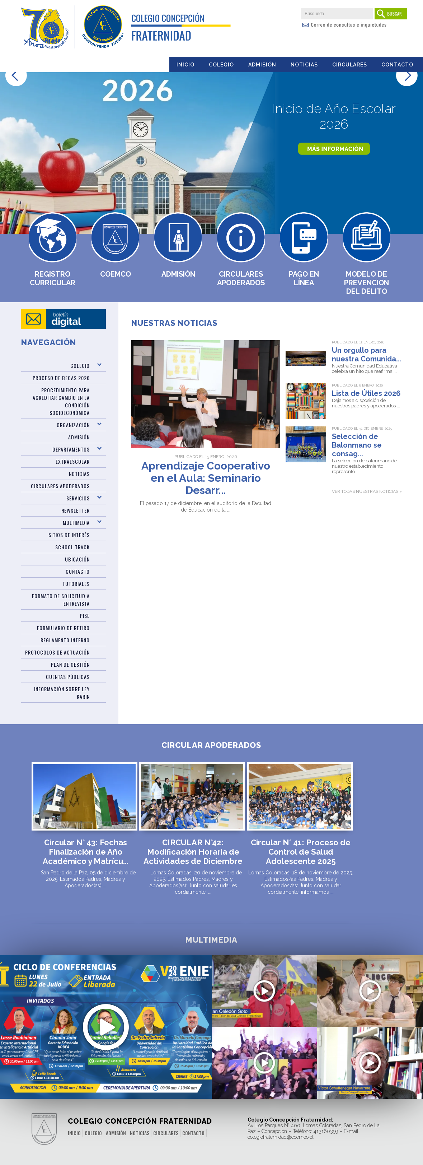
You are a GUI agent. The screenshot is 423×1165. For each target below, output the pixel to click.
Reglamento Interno (65, 640)
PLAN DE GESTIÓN (70, 664)
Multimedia (76, 522)
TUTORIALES (76, 583)
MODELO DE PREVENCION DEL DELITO (366, 283)
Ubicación (77, 559)
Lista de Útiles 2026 (366, 393)
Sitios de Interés (69, 534)
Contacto (397, 65)
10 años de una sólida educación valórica (264, 1071)
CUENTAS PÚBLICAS (68, 676)
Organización (73, 425)
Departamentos (71, 449)
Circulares (349, 65)
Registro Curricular (52, 278)
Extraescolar (73, 461)
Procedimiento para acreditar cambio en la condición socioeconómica (61, 401)
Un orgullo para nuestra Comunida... (366, 354)
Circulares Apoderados (241, 278)
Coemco (115, 274)
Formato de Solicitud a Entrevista (61, 599)
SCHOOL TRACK (72, 547)
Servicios (78, 498)
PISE (85, 615)
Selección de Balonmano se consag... (357, 445)
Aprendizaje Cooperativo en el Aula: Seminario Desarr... (205, 478)
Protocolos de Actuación (57, 652)
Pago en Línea (304, 278)
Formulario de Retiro (63, 628)
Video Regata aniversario (264, 996)
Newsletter (75, 510)
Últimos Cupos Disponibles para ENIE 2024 (106, 1016)
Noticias (304, 65)
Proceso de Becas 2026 (61, 378)
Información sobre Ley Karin (62, 692)
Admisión (262, 65)
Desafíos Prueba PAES (370, 996)
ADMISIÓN (79, 437)
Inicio (185, 65)
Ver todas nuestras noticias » (367, 491)
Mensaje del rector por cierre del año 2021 (370, 1071)
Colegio (221, 65)
